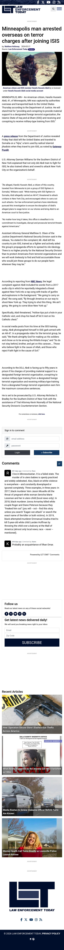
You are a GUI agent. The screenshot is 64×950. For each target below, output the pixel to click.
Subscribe (46, 452)
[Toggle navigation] (59, 9)
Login (17, 452)
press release (11, 136)
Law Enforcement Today (21, 9)
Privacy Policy (51, 933)
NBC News (36, 281)
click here (41, 414)
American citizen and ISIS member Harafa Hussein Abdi (26, 88)
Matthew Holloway (12, 46)
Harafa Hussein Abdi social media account (25, 91)
